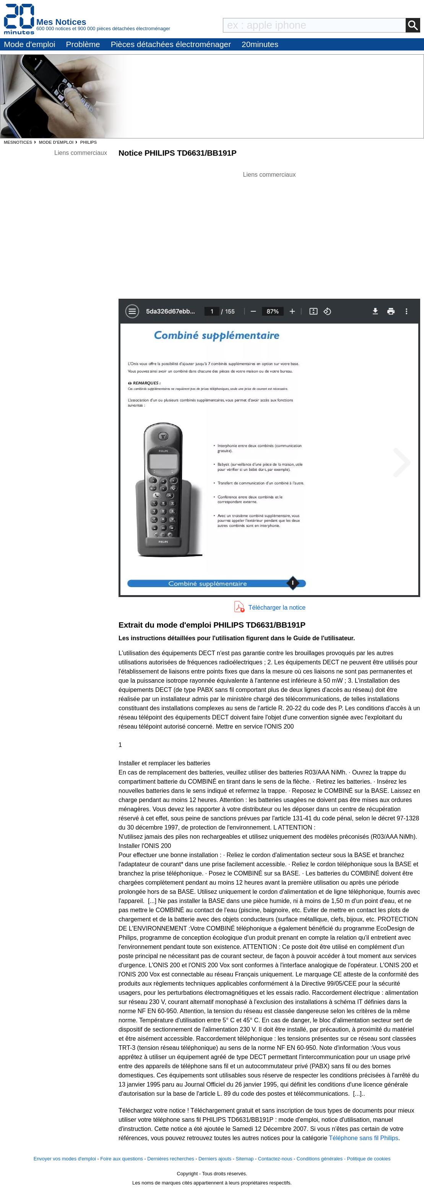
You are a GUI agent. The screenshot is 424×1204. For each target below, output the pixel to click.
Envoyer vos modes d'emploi (65, 1159)
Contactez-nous (275, 1159)
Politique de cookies (368, 1159)
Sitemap (245, 1159)
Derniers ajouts (214, 1159)
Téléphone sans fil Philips (363, 1138)
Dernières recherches (170, 1159)
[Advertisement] (269, 232)
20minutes (260, 44)
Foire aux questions (121, 1159)
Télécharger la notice (277, 607)
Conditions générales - (322, 1159)
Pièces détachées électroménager (171, 44)
